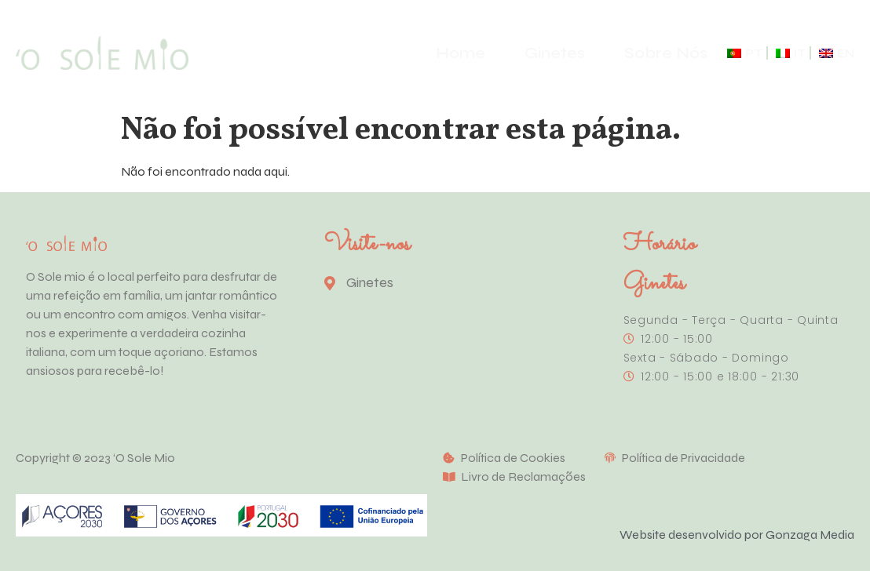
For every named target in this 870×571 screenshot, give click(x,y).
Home (460, 53)
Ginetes (555, 53)
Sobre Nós (665, 53)
